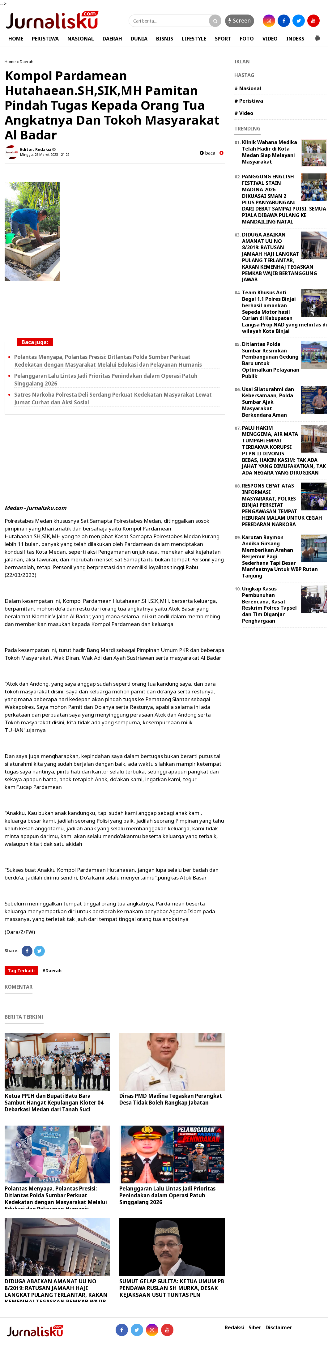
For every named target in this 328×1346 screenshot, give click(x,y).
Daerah (26, 61)
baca (207, 152)
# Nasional (247, 88)
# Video (243, 113)
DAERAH (112, 38)
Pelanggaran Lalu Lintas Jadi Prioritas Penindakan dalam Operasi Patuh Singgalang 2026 (167, 1195)
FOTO (247, 38)
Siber (255, 1327)
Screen (239, 20)
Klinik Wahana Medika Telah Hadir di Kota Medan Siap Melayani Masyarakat (269, 152)
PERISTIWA (45, 38)
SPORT (223, 38)
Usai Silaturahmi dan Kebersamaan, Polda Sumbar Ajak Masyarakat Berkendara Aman (268, 402)
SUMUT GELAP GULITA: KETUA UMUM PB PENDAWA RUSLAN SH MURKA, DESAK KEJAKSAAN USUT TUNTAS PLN (171, 1288)
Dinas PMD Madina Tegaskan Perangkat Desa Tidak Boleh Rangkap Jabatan (170, 1099)
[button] (317, 35)
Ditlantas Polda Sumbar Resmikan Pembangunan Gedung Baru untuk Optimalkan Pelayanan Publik (270, 360)
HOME (15, 38)
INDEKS (295, 38)
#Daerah (52, 970)
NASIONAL (80, 38)
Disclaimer (279, 1327)
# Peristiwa (248, 100)
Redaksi (234, 1327)
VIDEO (270, 38)
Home (10, 61)
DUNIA (139, 38)
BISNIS (164, 38)
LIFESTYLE (194, 38)
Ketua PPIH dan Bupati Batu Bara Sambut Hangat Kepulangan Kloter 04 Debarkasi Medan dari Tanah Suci (54, 1102)
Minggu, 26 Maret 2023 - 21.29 (44, 154)
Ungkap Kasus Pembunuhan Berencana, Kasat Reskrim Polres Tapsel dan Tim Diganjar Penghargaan (269, 604)
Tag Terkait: (21, 970)
